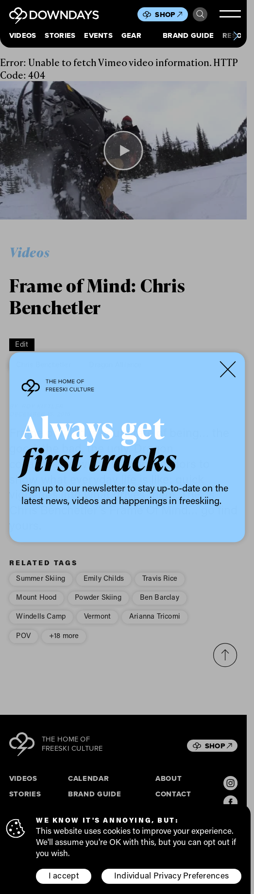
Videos (22, 35)
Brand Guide (188, 35)
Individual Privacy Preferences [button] (171, 875)
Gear (131, 35)
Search (200, 14)
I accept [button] (64, 875)
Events (98, 35)
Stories (60, 35)
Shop (168, 14)
